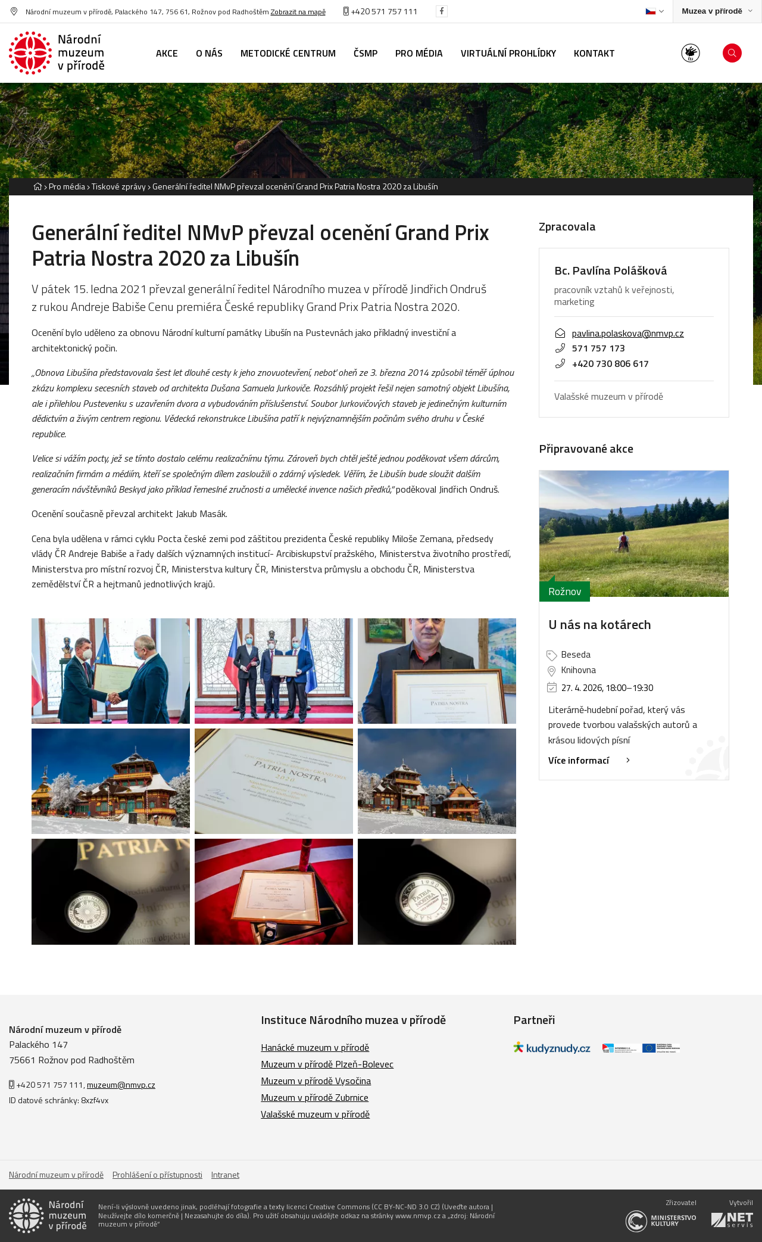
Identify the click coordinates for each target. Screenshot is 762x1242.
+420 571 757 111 (380, 11)
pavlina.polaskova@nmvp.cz (619, 333)
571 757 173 (589, 348)
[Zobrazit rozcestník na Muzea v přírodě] (717, 11)
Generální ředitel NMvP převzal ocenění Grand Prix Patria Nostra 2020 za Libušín (295, 186)
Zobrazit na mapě (298, 11)
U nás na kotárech (599, 624)
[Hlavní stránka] (37, 186)
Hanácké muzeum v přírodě (315, 1047)
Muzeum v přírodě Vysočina (316, 1080)
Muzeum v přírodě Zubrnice (314, 1097)
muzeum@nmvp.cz (121, 1084)
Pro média (67, 186)
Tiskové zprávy (119, 186)
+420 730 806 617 (601, 363)
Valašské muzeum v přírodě (315, 1114)
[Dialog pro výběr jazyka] (654, 11)
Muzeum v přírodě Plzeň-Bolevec (327, 1064)
